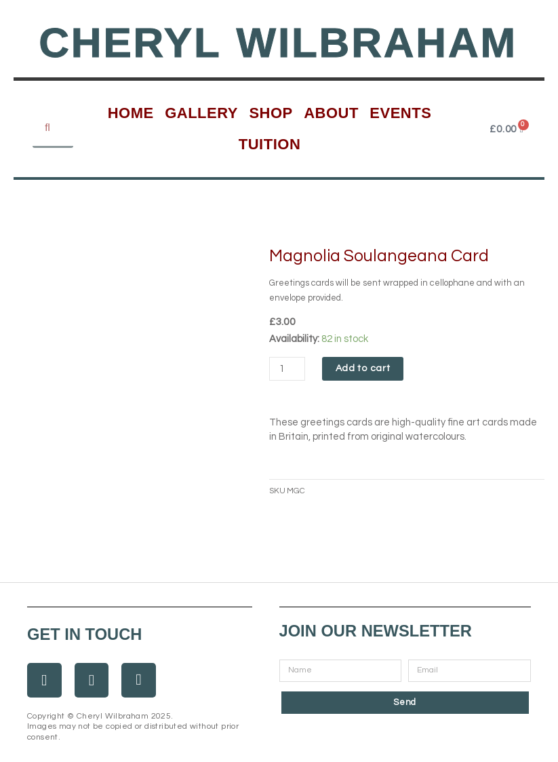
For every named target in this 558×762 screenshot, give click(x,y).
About (331, 112)
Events (400, 112)
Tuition (270, 144)
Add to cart (363, 368)
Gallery (201, 112)
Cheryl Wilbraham (278, 42)
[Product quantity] (287, 369)
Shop (270, 112)
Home (131, 112)
